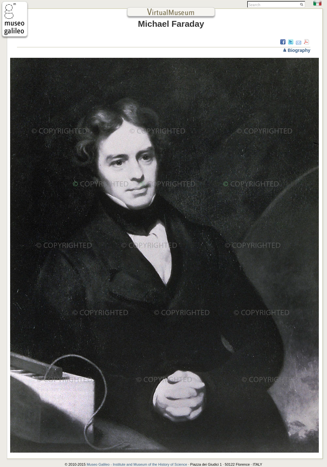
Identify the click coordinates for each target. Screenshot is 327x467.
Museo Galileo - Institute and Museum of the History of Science (137, 464)
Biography (299, 50)
